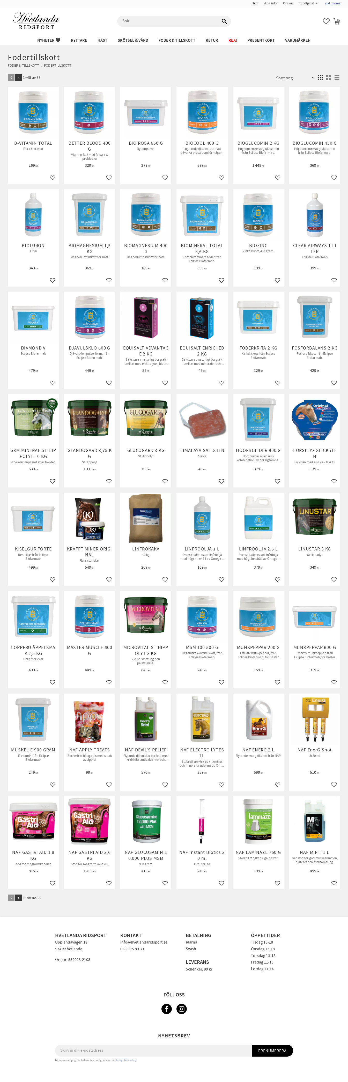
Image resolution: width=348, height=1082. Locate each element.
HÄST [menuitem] (102, 40)
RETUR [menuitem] (212, 40)
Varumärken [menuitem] (298, 40)
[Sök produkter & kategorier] (174, 21)
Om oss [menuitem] (288, 3)
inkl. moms (332, 3)
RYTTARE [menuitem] (79, 40)
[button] (326, 21)
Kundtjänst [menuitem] (306, 3)
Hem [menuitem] (255, 3)
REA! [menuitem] (232, 40)
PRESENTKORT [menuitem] (261, 40)
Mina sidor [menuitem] (270, 3)
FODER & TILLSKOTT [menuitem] (177, 40)
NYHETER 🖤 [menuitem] (49, 40)
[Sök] (224, 21)
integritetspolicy (126, 1060)
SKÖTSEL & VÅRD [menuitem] (133, 40)
